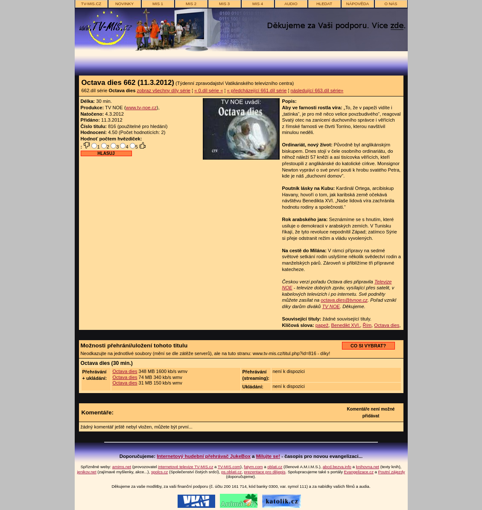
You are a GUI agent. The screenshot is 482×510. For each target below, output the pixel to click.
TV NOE (331, 306)
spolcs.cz (159, 471)
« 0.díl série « (208, 90)
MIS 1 (157, 3)
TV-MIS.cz (91, 3)
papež (321, 325)
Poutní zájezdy (391, 471)
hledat (324, 3)
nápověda (357, 3)
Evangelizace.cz (359, 471)
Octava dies (386, 325)
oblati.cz (274, 466)
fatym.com (253, 466)
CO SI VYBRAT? (368, 345)
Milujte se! (268, 456)
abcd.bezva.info (337, 466)
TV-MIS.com (229, 466)
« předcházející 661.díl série (257, 90)
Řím (367, 325)
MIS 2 (191, 3)
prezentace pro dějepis (264, 471)
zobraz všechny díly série (163, 90)
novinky (124, 3)
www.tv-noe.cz (141, 107)
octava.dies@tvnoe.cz (344, 300)
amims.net (121, 466)
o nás (391, 3)
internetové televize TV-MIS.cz (185, 466)
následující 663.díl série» (317, 90)
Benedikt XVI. (345, 325)
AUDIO (290, 3)
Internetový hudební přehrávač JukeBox (204, 456)
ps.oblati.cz (231, 471)
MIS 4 (257, 3)
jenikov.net (86, 471)
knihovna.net (367, 466)
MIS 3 (224, 3)
